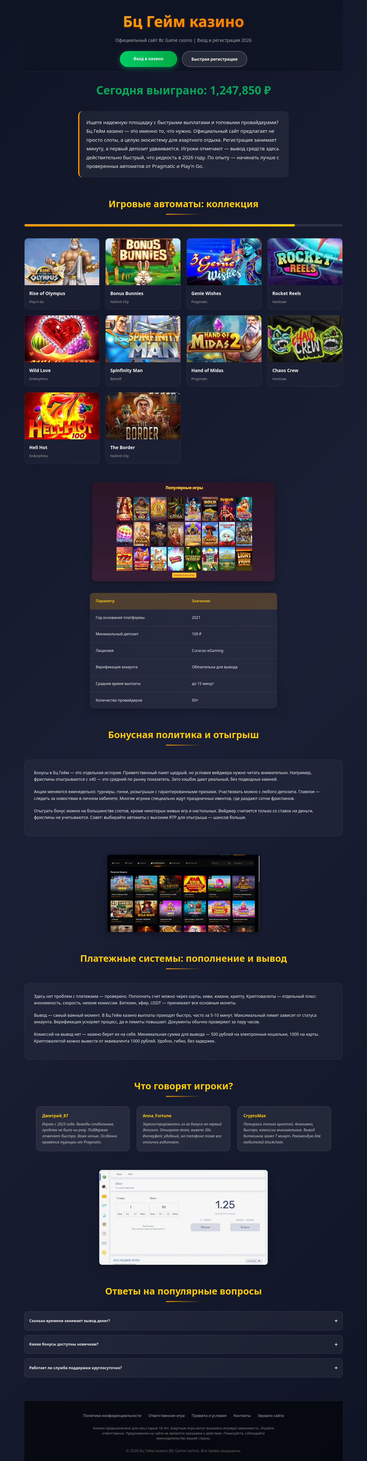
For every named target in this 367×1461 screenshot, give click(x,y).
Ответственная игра (166, 1415)
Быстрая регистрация (210, 59)
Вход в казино (148, 58)
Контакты (242, 1415)
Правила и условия (209, 1415)
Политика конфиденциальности (112, 1415)
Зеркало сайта (271, 1415)
